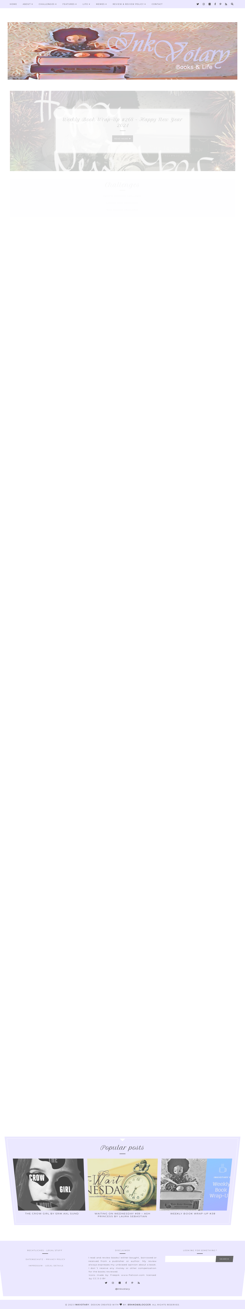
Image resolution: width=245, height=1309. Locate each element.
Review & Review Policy (129, 4)
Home (13, 4)
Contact (157, 4)
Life (86, 4)
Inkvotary (82, 1304)
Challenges (48, 4)
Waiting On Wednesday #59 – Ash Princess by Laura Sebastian (122, 1188)
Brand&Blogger (139, 1304)
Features (70, 4)
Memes (101, 4)
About (28, 4)
